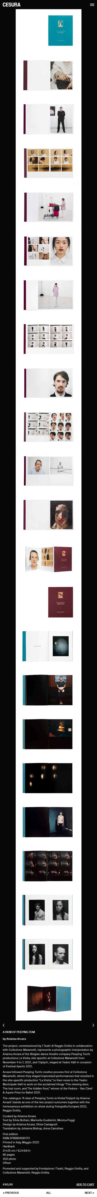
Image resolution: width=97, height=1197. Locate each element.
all (48, 1193)
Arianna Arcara (16, 1039)
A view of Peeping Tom (19, 1032)
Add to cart (85, 1184)
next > (89, 1193)
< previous (11, 1193)
